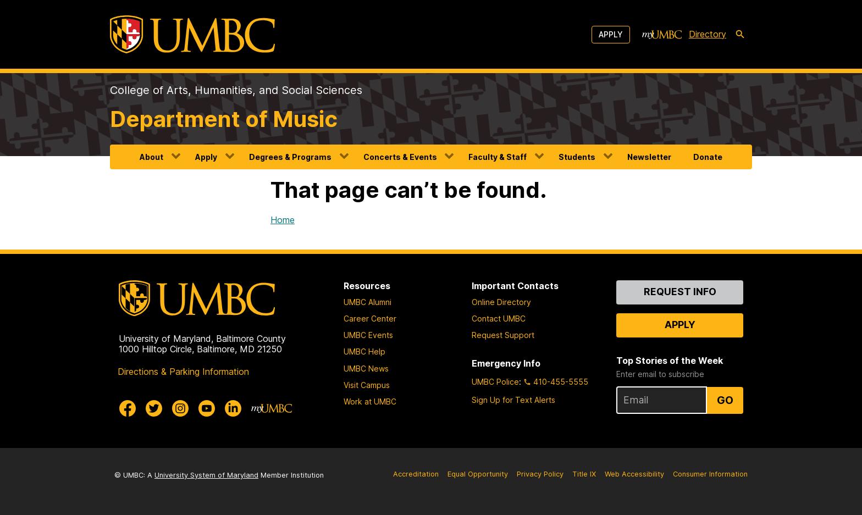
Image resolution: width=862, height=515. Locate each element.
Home (282, 219)
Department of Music (224, 119)
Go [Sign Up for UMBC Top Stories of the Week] (725, 400)
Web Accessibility (634, 474)
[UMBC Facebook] (127, 408)
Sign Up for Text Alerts (513, 400)
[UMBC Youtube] (207, 408)
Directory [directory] (707, 34)
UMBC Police (495, 381)
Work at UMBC (370, 401)
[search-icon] (740, 35)
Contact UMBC (499, 318)
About (151, 157)
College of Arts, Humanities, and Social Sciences (236, 90)
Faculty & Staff (497, 157)
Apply (611, 34)
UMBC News (366, 368)
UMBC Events (368, 335)
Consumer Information (710, 474)
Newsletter (649, 157)
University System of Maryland (206, 475)
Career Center (370, 318)
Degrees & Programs (290, 157)
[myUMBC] (662, 35)
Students (577, 157)
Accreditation (416, 474)
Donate (707, 157)
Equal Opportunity (477, 474)
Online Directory (501, 302)
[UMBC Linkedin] (233, 408)
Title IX (584, 474)
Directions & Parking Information (183, 371)
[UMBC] (192, 34)
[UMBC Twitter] (154, 408)
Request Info (680, 291)
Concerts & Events (400, 157)
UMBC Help (364, 351)
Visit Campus (367, 385)
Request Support (503, 335)
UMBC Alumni (367, 302)
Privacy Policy (540, 474)
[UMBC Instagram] (180, 408)
